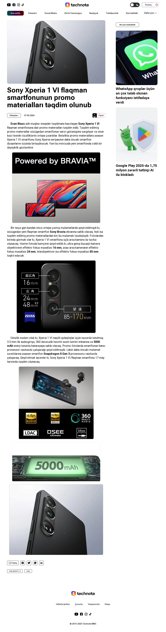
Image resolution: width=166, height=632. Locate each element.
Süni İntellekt (132, 13)
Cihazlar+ (32, 13)
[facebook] (23, 563)
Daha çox (150, 13)
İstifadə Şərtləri (63, 604)
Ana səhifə (15, 13)
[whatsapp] (35, 563)
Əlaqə (107, 604)
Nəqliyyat (93, 13)
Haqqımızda (94, 604)
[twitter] (29, 563)
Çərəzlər (79, 604)
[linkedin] (41, 563)
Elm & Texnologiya (73, 13)
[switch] (135, 5)
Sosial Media (51, 13)
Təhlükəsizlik (112, 13)
